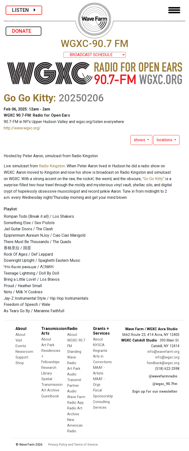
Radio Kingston (52, 166)
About (20, 335)
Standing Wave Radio (74, 357)
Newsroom (24, 352)
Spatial (46, 379)
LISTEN (24, 10)
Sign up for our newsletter (154, 391)
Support (22, 357)
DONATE (23, 31)
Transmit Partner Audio (74, 385)
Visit (19, 340)
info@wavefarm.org (163, 352)
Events (21, 346)
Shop (20, 363)
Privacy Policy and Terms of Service (73, 444)
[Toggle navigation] (174, 10)
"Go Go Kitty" (153, 178)
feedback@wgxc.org (163, 363)
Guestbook (50, 396)
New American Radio (75, 425)
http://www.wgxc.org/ (22, 128)
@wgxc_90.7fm (164, 384)
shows (140, 140)
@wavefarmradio (163, 376)
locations (165, 140)
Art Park (47, 345)
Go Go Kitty (28, 98)
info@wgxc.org (167, 357)
